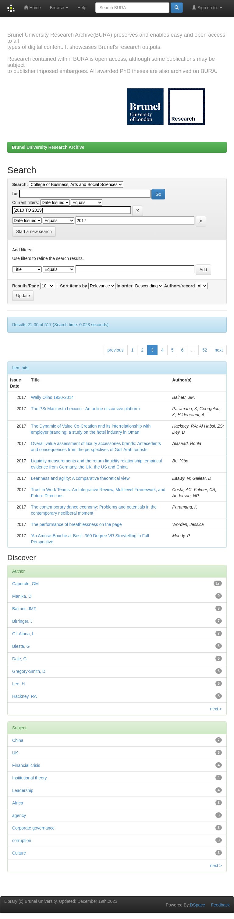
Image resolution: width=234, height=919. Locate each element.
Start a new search (34, 231)
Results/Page (25, 285)
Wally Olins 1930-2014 (52, 397)
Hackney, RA (24, 696)
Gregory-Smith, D (28, 671)
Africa (17, 802)
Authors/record (179, 285)
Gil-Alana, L (23, 633)
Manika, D (21, 596)
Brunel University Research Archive (48, 147)
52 (204, 350)
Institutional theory (29, 777)
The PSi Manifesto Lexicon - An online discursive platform (85, 408)
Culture (19, 853)
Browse (59, 7)
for (15, 193)
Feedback (220, 905)
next (219, 350)
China (17, 740)
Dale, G (19, 658)
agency (19, 815)
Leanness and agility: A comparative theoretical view (80, 478)
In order (125, 285)
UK (15, 752)
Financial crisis (26, 765)
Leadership (22, 790)
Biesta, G (21, 646)
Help (81, 7)
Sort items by (73, 285)
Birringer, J (22, 621)
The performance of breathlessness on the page (76, 524)
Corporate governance (33, 828)
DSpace (197, 905)
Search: (20, 184)
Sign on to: (207, 7)
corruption (21, 840)
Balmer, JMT (24, 608)
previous (116, 350)
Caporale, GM (25, 583)
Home (32, 7)
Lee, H (18, 683)
